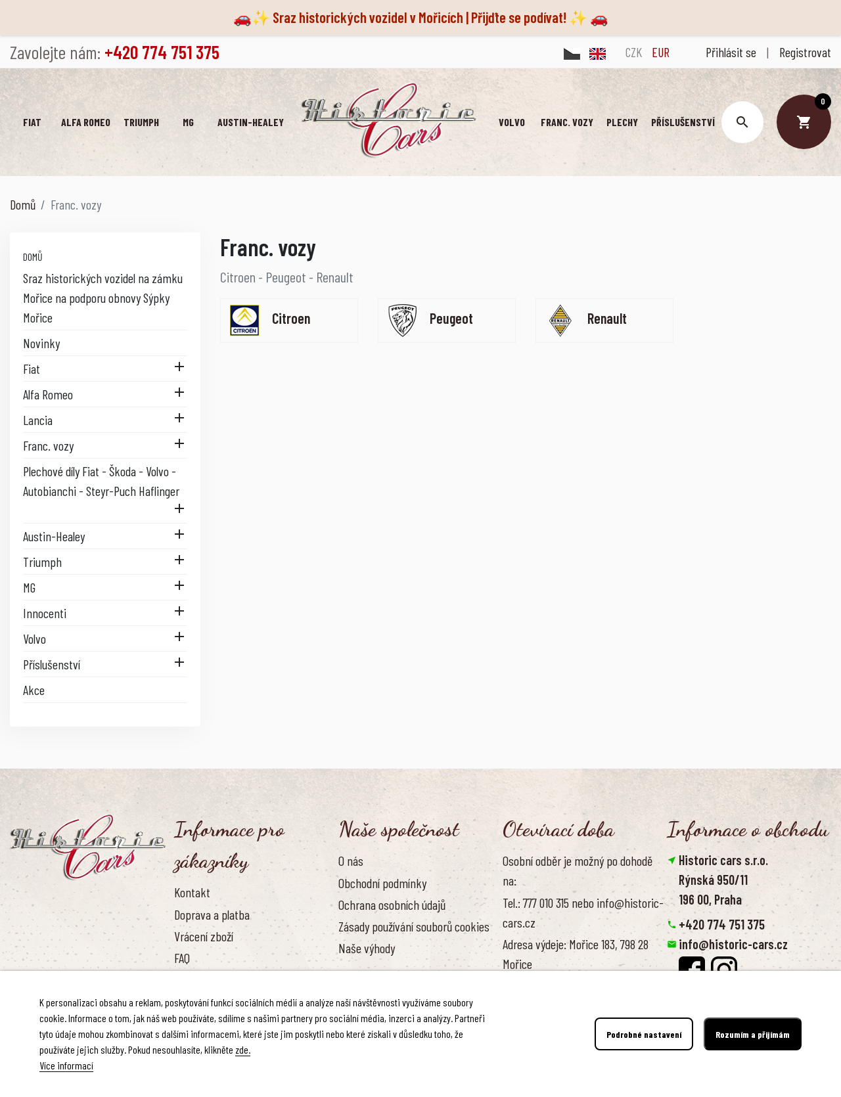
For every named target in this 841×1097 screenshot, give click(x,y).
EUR (661, 52)
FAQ (182, 958)
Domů (33, 256)
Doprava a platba (212, 914)
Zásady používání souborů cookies (413, 926)
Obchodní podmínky (382, 883)
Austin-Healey (54, 536)
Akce (34, 690)
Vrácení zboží (203, 936)
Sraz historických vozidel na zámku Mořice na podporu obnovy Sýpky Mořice (103, 297)
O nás (350, 860)
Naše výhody (366, 948)
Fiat (31, 368)
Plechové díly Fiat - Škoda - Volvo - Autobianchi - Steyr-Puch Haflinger (101, 481)
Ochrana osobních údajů (391, 904)
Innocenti (44, 613)
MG (29, 587)
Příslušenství (51, 664)
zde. (242, 1049)
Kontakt (192, 892)
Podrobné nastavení (643, 1034)
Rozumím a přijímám (753, 1034)
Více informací (66, 1065)
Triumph (42, 562)
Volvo (34, 638)
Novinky (41, 343)
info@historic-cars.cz (733, 944)
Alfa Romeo (48, 394)
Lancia (38, 420)
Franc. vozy (48, 445)
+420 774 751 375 (722, 924)
